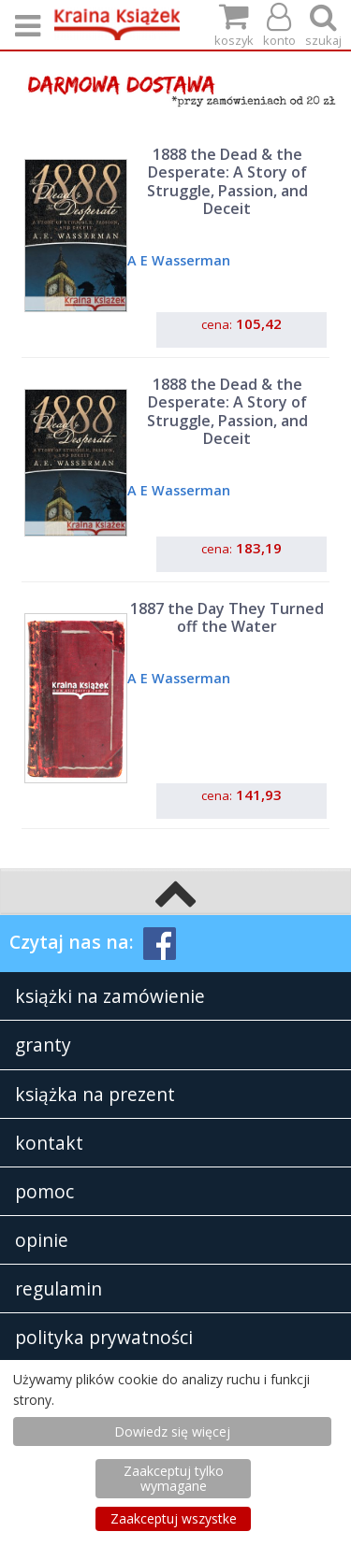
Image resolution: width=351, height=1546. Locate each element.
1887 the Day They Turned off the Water (227, 617)
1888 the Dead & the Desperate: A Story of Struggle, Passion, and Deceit (227, 181)
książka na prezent (95, 1094)
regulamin (58, 1288)
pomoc (44, 1191)
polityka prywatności (104, 1337)
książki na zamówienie (110, 996)
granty (43, 1044)
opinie (41, 1240)
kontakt (49, 1142)
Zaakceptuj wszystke (173, 1518)
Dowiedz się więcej (172, 1431)
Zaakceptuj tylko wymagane (174, 1478)
